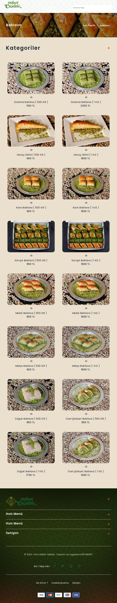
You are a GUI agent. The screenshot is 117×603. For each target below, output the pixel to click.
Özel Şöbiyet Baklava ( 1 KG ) (86, 471)
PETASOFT (87, 554)
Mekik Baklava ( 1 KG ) (86, 313)
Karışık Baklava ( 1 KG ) (86, 260)
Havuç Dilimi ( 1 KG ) (86, 154)
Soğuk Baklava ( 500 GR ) (31, 418)
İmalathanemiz (60, 582)
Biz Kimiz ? (42, 582)
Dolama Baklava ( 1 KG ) (86, 102)
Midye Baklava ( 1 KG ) (86, 366)
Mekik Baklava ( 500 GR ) (31, 313)
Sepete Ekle (31, 97)
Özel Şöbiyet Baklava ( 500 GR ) (86, 418)
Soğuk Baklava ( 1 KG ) (31, 471)
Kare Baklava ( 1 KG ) (86, 207)
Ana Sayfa (89, 25)
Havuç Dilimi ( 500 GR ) (31, 154)
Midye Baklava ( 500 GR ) (31, 366)
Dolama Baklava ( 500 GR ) (31, 102)
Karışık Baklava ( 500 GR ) (31, 260)
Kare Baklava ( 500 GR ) (31, 207)
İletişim (77, 582)
